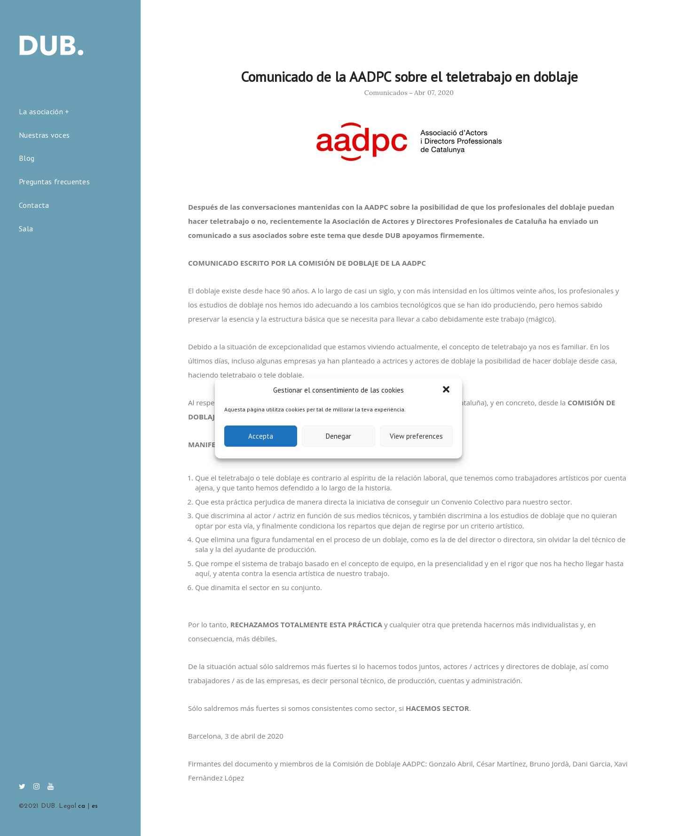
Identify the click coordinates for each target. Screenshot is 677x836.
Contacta (34, 205)
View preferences (416, 436)
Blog (26, 158)
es (95, 806)
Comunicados (386, 92)
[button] (447, 390)
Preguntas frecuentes (54, 181)
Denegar (338, 436)
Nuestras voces (44, 135)
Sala (26, 228)
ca (82, 806)
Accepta (260, 436)
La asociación (41, 111)
